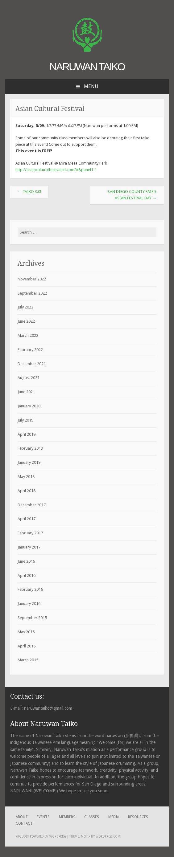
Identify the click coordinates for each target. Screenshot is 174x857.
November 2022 (32, 279)
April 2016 (26, 575)
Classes (91, 817)
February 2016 (30, 589)
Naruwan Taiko (87, 66)
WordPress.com (108, 836)
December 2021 (32, 363)
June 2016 (26, 561)
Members (67, 817)
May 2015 (26, 632)
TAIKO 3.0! (29, 191)
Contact (24, 823)
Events (43, 817)
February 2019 (30, 448)
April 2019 (26, 434)
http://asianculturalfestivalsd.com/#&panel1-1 (56, 169)
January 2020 (29, 406)
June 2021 (26, 392)
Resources (138, 817)
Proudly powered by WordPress (41, 836)
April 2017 (26, 518)
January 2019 (29, 462)
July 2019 (25, 420)
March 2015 (28, 660)
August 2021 (28, 377)
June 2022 (26, 321)
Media (113, 817)
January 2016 (29, 603)
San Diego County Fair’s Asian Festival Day (132, 194)
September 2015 (32, 617)
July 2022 (25, 307)
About (22, 817)
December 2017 (32, 505)
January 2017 (29, 547)
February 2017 (30, 533)
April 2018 (26, 490)
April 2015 (26, 646)
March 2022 (28, 335)
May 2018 (26, 476)
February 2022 (30, 349)
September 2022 (32, 293)
